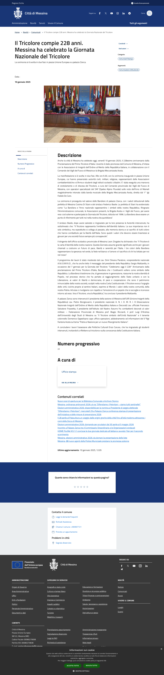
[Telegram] (128, 13)
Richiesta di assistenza (56, 642)
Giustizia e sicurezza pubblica (94, 591)
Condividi (123, 43)
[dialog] (82, 661)
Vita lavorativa (53, 595)
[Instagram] (116, 13)
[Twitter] (104, 13)
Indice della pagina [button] (24, 151)
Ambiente (86, 599)
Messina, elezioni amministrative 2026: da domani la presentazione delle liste (92, 437)
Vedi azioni (124, 48)
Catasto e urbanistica (55, 608)
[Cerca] (149, 13)
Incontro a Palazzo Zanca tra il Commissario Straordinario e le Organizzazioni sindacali (96, 427)
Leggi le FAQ (52, 638)
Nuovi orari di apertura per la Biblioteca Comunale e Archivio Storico (88, 401)
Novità (25, 32)
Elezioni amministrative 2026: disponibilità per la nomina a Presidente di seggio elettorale (98, 407)
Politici (14, 604)
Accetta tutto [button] (73, 666)
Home (17, 32)
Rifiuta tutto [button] (91, 666)
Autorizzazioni (88, 608)
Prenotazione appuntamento (58, 629)
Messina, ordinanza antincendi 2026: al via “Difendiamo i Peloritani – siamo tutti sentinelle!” (99, 404)
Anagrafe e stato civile (56, 587)
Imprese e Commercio (56, 599)
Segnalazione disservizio (57, 634)
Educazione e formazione (93, 587)
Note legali (87, 642)
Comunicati (36, 32)
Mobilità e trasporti (55, 617)
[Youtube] (110, 13)
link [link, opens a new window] (105, 661)
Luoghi (120, 607)
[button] (82, 671)
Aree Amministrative (20, 591)
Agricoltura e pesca (90, 612)
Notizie (121, 587)
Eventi (120, 611)
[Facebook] (98, 13)
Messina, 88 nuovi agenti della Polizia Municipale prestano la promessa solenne (93, 441)
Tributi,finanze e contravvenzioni (96, 595)
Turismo (50, 612)
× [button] (161, 649)
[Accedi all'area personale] (140, 3)
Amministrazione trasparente (94, 629)
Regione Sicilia (18, 3)
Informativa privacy (90, 638)
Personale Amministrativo (22, 608)
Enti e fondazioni (19, 599)
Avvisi (120, 595)
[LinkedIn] (122, 13)
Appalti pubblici (53, 604)
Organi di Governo (19, 587)
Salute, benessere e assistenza (95, 604)
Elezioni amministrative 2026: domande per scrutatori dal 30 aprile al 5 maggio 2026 (96, 424)
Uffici (14, 595)
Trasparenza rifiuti (90, 634)
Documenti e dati (19, 612)
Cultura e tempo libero (56, 591)
